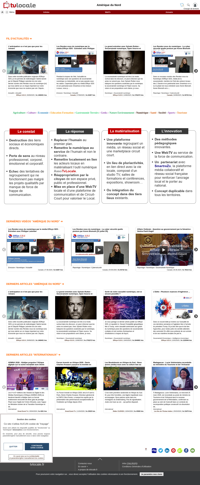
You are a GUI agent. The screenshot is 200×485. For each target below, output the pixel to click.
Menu (11, 12)
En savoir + (83, 466)
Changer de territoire (191, 9)
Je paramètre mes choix (151, 474)
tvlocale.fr (37, 464)
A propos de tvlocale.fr (88, 469)
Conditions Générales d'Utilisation (136, 466)
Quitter (13, 447)
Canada (73, 95)
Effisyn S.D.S (21, 95)
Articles (46, 12)
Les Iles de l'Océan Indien (163, 411)
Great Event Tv (70, 411)
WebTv (107, 12)
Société (162, 112)
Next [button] (196, 71)
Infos (130, 463)
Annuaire (169, 12)
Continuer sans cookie (37, 447)
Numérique (142, 112)
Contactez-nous (85, 463)
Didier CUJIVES (118, 411)
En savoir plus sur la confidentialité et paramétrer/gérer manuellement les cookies (26, 457)
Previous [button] (4, 71)
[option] (27, 70)
